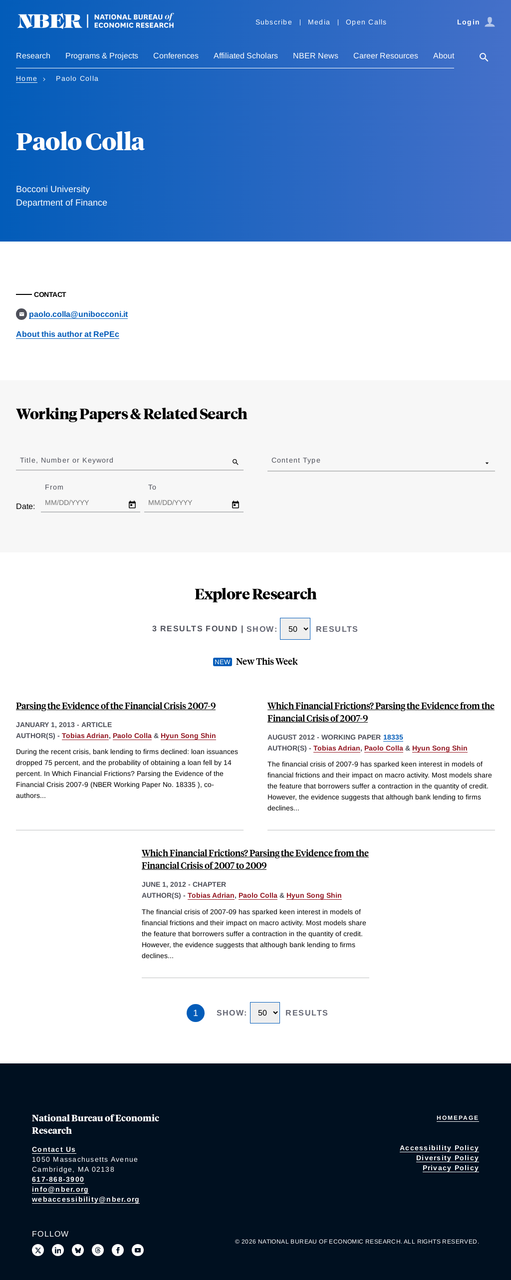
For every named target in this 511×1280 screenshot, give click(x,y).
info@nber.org (60, 1189)
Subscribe (274, 22)
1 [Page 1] (195, 1013)
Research (33, 55)
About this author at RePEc (67, 334)
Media (319, 22)
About (443, 55)
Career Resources (385, 55)
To (161, 487)
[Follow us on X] (38, 1250)
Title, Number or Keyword (67, 460)
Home (26, 78)
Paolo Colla (132, 736)
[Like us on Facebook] (118, 1250)
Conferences (176, 55)
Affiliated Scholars (246, 55)
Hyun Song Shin (188, 736)
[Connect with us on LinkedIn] (58, 1250)
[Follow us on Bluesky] (78, 1250)
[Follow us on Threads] (98, 1250)
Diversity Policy (447, 1158)
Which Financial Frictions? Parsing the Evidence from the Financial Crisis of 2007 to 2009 (255, 858)
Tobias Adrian (85, 736)
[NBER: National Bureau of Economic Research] (104, 26)
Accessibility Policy (439, 1148)
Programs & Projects (101, 55)
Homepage (458, 1117)
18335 (393, 737)
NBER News (315, 55)
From (63, 487)
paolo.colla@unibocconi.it (78, 314)
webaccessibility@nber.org (86, 1199)
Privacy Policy (451, 1168)
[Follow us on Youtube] (138, 1250)
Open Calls (366, 22)
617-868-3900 (58, 1179)
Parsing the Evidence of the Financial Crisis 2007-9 (116, 705)
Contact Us (54, 1149)
